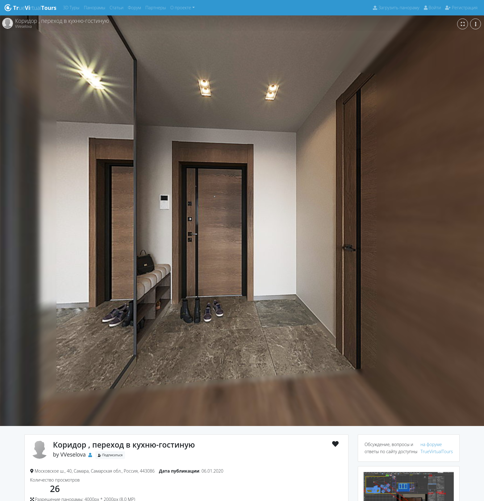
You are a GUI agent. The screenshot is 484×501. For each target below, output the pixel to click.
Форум (135, 7)
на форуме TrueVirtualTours (436, 447)
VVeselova (73, 454)
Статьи (118, 7)
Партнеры (156, 7)
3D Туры (72, 7)
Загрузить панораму (396, 7)
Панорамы (95, 7)
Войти (432, 7)
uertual (30, 7)
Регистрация (461, 7)
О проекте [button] (180, 7)
